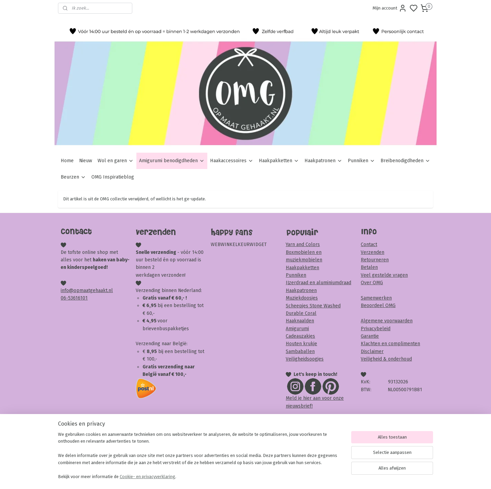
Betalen (369, 267)
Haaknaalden (300, 321)
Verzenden (372, 252)
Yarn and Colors (303, 244)
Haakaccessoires (231, 161)
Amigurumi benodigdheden (172, 161)
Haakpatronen (323, 161)
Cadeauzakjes (300, 336)
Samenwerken (376, 298)
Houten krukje (301, 344)
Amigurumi (297, 329)
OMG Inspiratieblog (112, 177)
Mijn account (390, 8)
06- (64, 298)
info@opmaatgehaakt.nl (87, 290)
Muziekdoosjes (302, 298)
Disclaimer (372, 351)
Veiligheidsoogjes (305, 359)
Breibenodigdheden (405, 161)
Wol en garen (116, 161)
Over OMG (372, 283)
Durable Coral (301, 313)
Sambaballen (300, 351)
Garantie (370, 336)
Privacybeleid (375, 329)
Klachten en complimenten (390, 344)
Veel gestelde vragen (384, 275)
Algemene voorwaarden (387, 321)
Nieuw (85, 161)
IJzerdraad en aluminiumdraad (318, 283)
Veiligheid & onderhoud (386, 359)
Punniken (361, 161)
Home (67, 161)
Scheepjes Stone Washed (313, 306)
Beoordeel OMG (378, 305)
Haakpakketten (279, 161)
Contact (369, 244)
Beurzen (73, 177)
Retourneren (375, 260)
